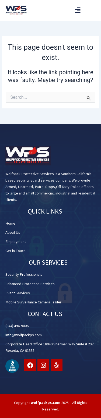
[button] (78, 10)
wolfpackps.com (45, 403)
